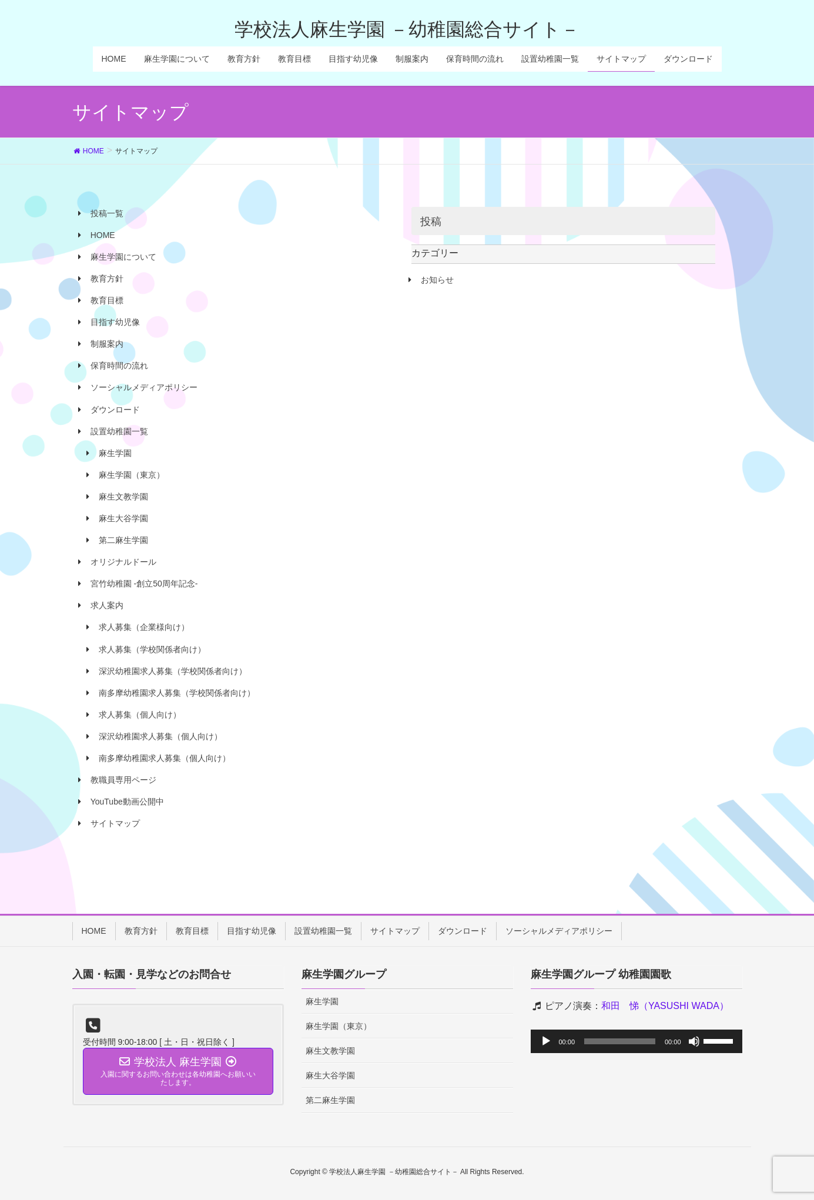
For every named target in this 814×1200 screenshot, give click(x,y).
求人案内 (107, 605)
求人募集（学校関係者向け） (152, 649)
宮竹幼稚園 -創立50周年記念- (144, 583)
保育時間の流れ (119, 365)
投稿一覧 (107, 213)
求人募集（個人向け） (140, 714)
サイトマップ (115, 823)
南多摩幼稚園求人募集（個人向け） (164, 758)
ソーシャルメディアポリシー (144, 387)
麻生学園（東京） (132, 475)
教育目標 (107, 300)
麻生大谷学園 (123, 518)
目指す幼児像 (115, 322)
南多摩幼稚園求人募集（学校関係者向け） (177, 693)
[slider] (619, 1041)
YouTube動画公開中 (127, 801)
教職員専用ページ (123, 780)
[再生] (546, 1041)
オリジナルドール (123, 562)
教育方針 (107, 278)
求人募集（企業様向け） (144, 627)
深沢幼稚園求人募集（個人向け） (160, 736)
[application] (636, 1041)
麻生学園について (123, 257)
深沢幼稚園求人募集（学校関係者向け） (173, 671)
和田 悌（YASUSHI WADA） (665, 1006)
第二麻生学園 (123, 540)
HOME (103, 235)
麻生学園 (115, 453)
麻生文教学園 (123, 496)
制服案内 (107, 343)
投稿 (430, 221)
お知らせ (437, 279)
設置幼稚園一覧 (119, 431)
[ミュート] (694, 1041)
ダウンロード (115, 409)
